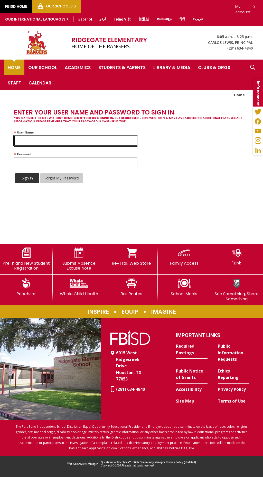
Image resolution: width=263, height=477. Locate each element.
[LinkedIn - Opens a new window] (258, 150)
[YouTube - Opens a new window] (258, 131)
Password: (23, 154)
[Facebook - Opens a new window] (258, 121)
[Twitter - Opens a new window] (258, 111)
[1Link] (236, 256)
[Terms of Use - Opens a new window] (233, 401)
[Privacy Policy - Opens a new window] (233, 389)
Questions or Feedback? (116, 462)
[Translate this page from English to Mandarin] (144, 19)
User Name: (24, 132)
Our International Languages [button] (35, 19)
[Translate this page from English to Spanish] (85, 19)
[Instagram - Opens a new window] (258, 140)
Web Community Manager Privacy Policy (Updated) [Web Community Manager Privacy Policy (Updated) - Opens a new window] (165, 462)
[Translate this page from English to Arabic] (198, 18)
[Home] (14, 67)
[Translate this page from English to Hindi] (182, 19)
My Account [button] (243, 8)
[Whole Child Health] (79, 287)
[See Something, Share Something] (236, 289)
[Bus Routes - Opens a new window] (131, 287)
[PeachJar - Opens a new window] (26, 287)
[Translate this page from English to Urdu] (102, 18)
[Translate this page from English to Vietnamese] (122, 19)
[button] (252, 75)
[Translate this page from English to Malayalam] (164, 18)
